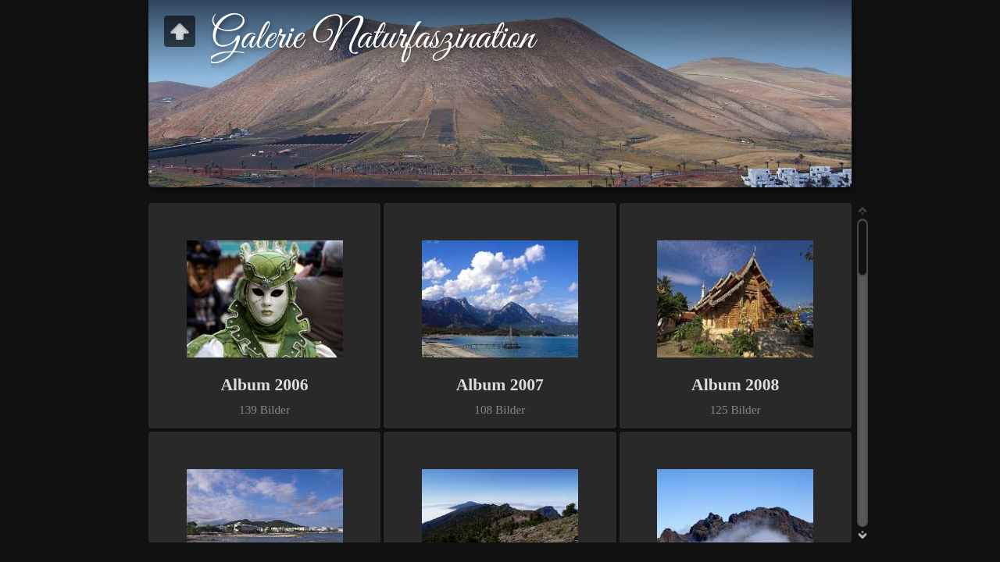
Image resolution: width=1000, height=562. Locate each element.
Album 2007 (500, 384)
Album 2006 (264, 384)
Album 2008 (735, 384)
